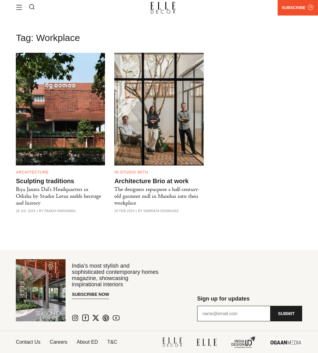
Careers (58, 342)
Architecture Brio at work (151, 181)
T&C (112, 342)
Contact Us (28, 342)
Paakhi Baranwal (60, 211)
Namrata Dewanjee (161, 211)
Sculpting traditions (45, 181)
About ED (87, 342)
